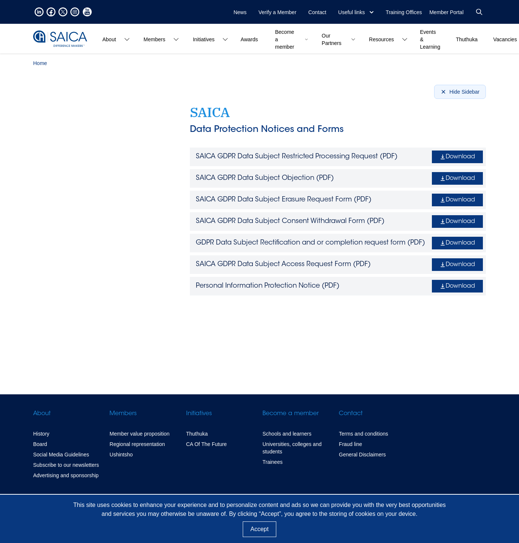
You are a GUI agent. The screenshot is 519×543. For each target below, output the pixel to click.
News (239, 12)
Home (40, 63)
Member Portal (446, 12)
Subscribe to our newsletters (66, 465)
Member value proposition (139, 434)
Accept (260, 529)
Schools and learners (287, 434)
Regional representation (137, 444)
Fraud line (350, 444)
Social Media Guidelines (61, 455)
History (41, 434)
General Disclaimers (362, 455)
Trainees (272, 462)
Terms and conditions (363, 434)
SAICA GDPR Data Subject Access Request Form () (283, 264)
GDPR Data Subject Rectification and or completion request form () (310, 243)
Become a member (290, 414)
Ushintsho (121, 455)
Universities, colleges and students (292, 448)
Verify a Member (277, 12)
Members (123, 414)
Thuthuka (197, 434)
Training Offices (404, 12)
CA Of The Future (206, 444)
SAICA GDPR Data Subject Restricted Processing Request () (297, 156)
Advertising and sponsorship (66, 475)
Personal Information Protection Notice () (268, 286)
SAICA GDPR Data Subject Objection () (265, 178)
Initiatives (199, 414)
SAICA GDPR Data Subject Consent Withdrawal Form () (290, 221)
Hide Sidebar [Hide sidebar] (460, 92)
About (42, 414)
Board (40, 444)
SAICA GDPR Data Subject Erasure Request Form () (284, 200)
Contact (317, 12)
